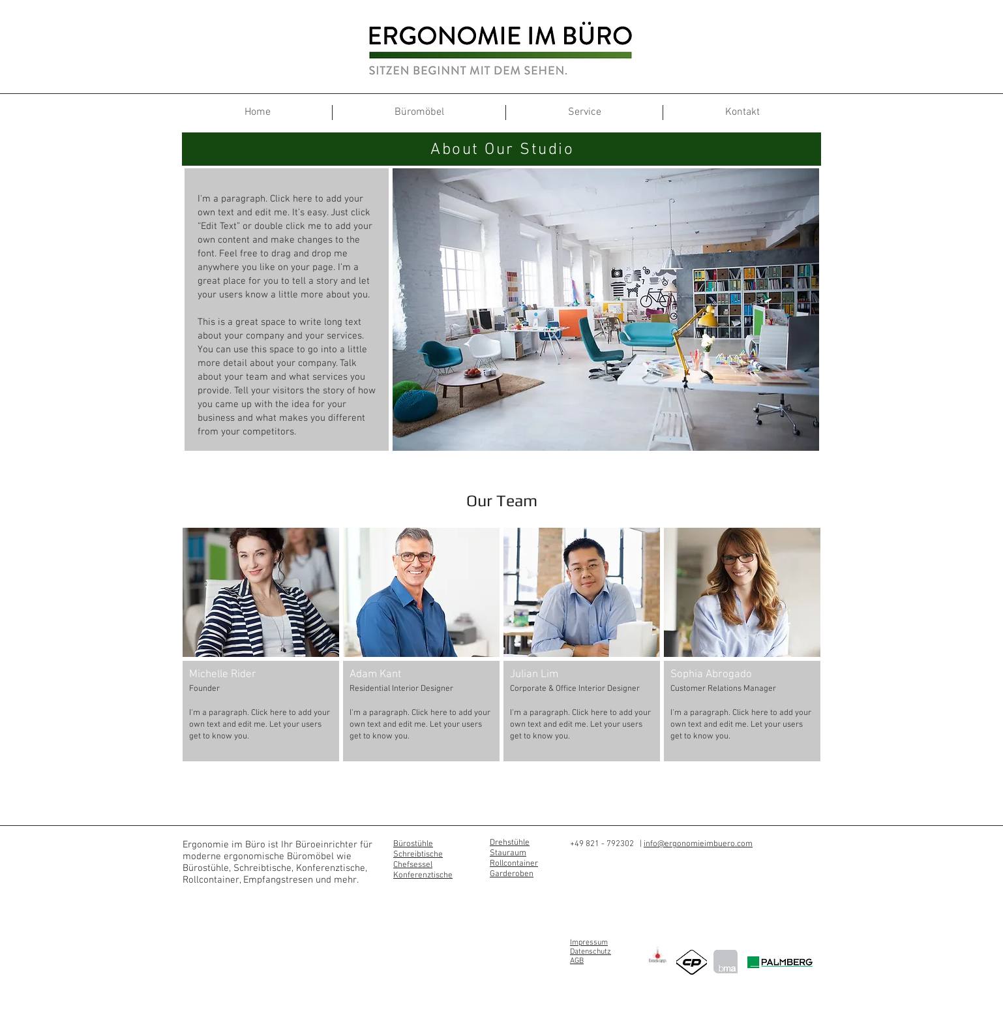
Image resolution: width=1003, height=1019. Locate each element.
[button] (261, 644)
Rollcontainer (514, 864)
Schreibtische (418, 854)
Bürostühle (413, 844)
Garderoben (511, 874)
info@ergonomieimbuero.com (698, 844)
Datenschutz (590, 951)
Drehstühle (510, 843)
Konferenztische (423, 875)
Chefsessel (412, 865)
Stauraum (508, 853)
